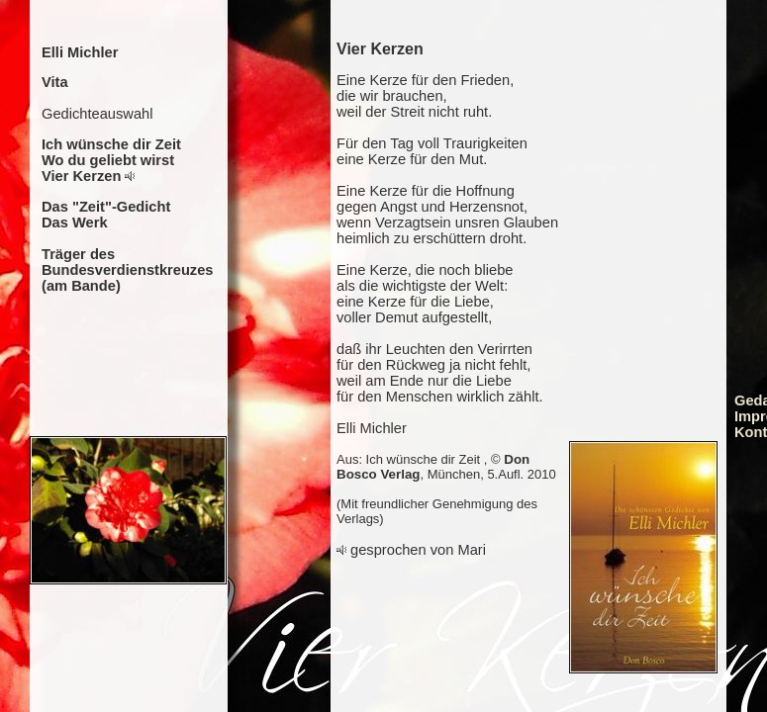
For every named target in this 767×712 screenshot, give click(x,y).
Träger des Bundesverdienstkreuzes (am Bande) (128, 270)
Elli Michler (80, 52)
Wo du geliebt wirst (108, 160)
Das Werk (75, 222)
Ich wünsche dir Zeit (111, 144)
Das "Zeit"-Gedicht (106, 207)
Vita (55, 82)
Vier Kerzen (81, 176)
